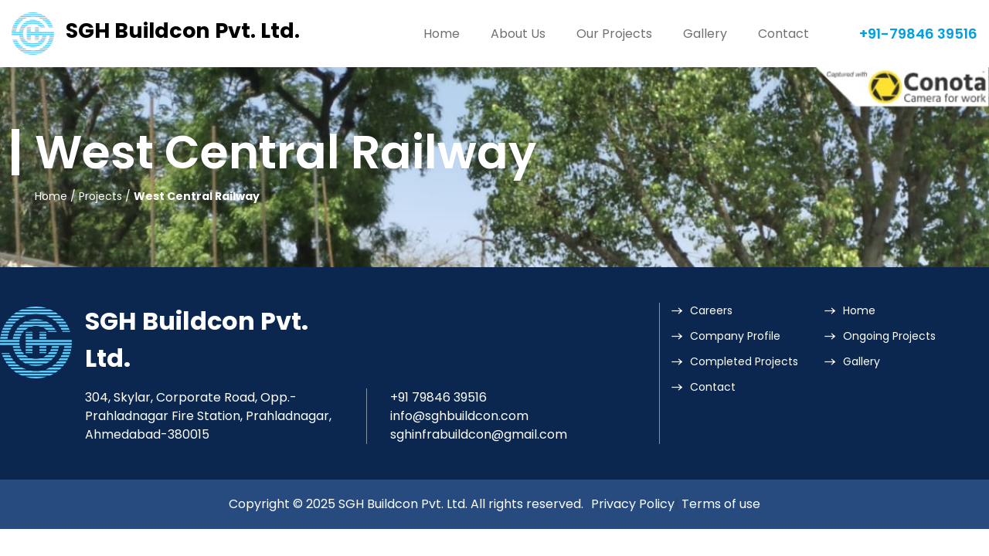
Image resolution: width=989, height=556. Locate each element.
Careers (711, 310)
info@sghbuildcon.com (459, 416)
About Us (518, 33)
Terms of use (720, 504)
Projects (100, 196)
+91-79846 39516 (918, 33)
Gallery (705, 33)
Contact (783, 33)
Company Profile (735, 336)
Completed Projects (744, 361)
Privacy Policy (633, 504)
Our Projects (614, 33)
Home (441, 33)
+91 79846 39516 (438, 397)
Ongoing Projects (889, 336)
